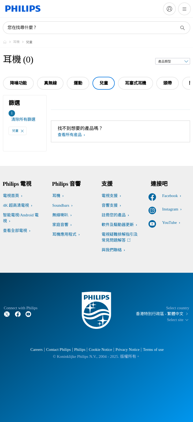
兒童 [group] (103, 83)
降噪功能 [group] (18, 83)
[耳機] (19, 42)
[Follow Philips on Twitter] (7, 314)
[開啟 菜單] (184, 8)
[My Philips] (169, 8)
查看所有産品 (70, 135)
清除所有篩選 (23, 119)
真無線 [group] (50, 83)
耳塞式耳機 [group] (135, 83)
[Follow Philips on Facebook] (17, 314)
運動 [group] (78, 83)
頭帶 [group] (167, 83)
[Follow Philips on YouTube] (28, 314)
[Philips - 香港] (8, 42)
